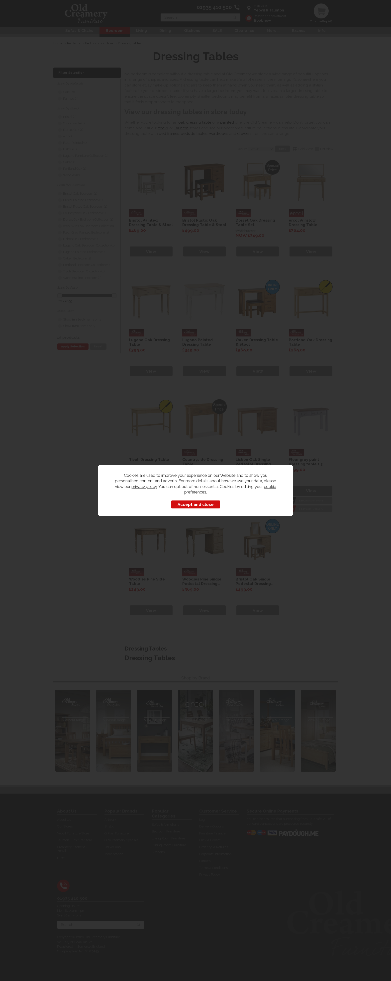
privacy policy (144, 486)
